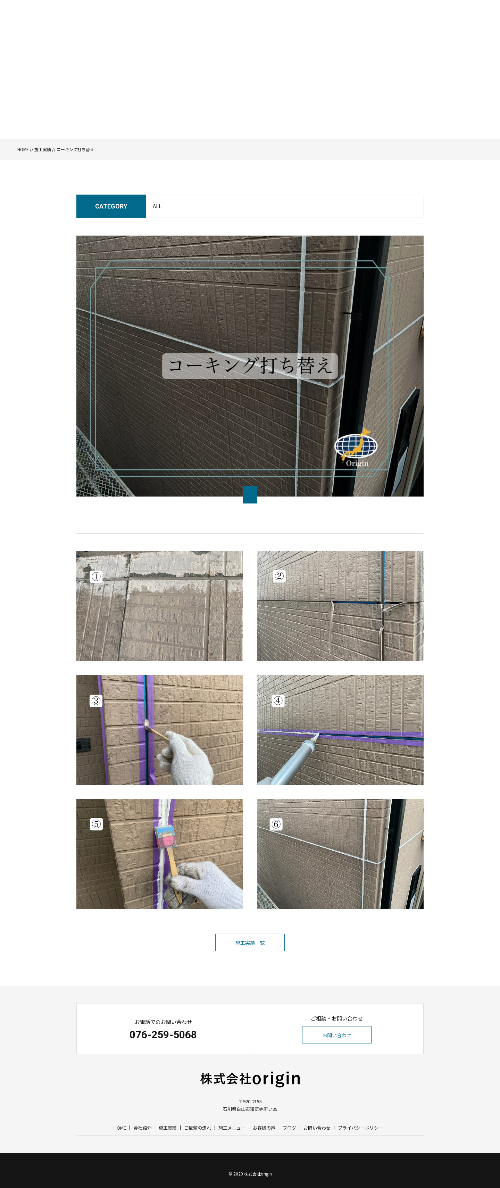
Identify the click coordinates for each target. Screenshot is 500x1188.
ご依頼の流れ (302, 26)
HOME (227, 26)
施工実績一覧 (250, 942)
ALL (157, 206)
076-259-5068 (163, 1035)
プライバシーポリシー (360, 1127)
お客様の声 (369, 26)
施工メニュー (337, 26)
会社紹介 (248, 26)
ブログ (393, 26)
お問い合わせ (447, 26)
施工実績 (273, 26)
